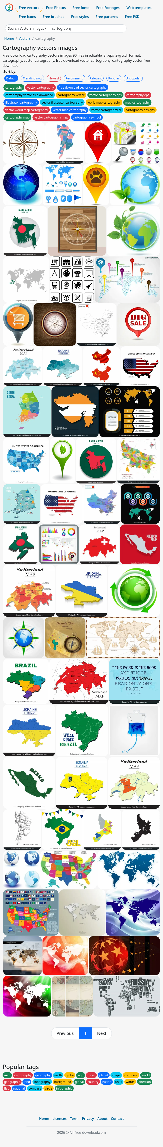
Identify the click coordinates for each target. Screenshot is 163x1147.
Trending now (32, 78)
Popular (113, 78)
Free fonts (81, 7)
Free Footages (108, 7)
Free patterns (107, 16)
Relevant (96, 78)
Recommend (74, 78)
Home (9, 38)
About (102, 1118)
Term (74, 1118)
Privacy (88, 1118)
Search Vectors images (26, 28)
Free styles (80, 16)
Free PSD (132, 16)
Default (11, 78)
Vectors (25, 38)
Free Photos (56, 7)
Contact (117, 1118)
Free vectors (29, 7)
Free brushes (53, 16)
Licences (60, 1118)
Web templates (138, 7)
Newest (54, 78)
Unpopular (133, 78)
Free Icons (27, 16)
